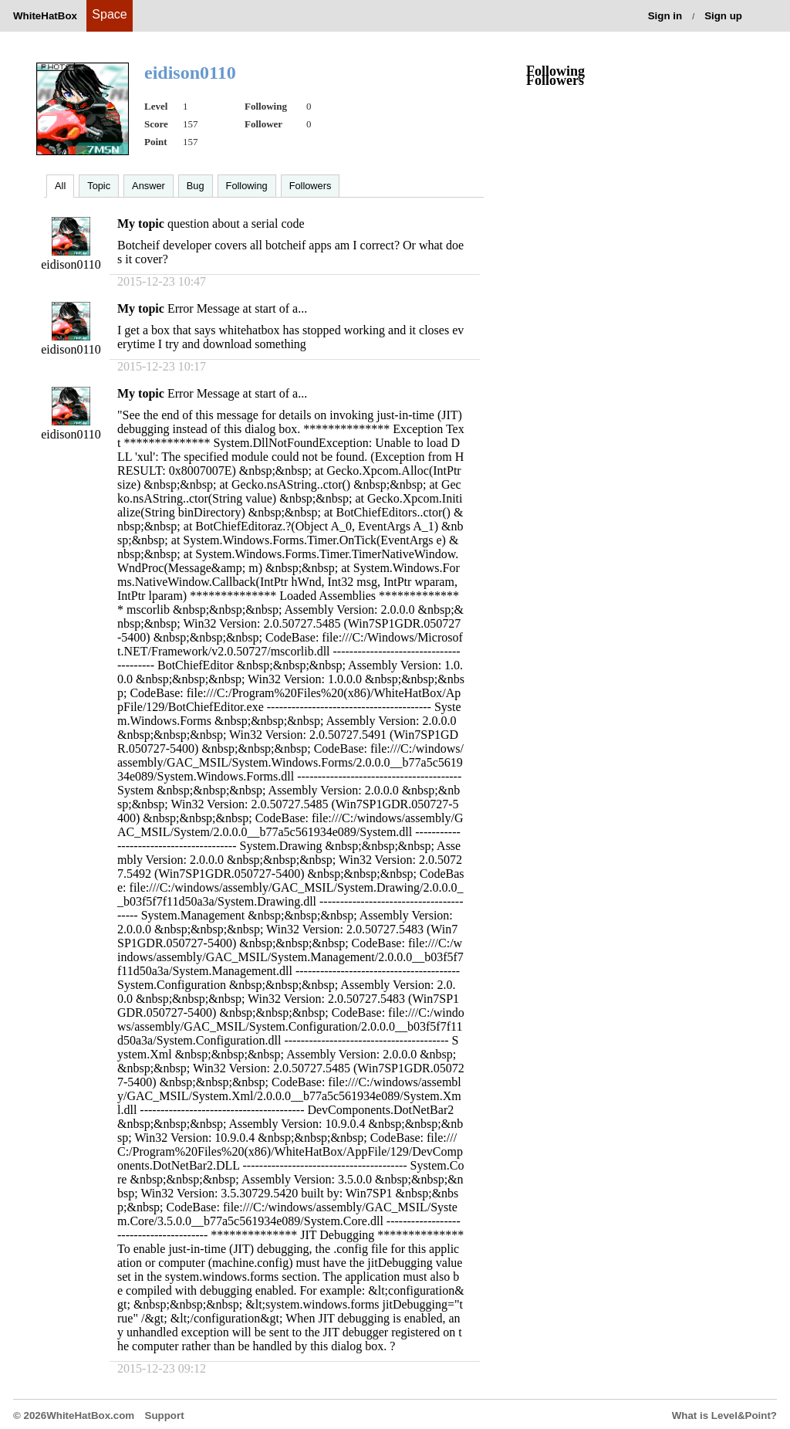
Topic (98, 185)
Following (247, 185)
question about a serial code (236, 223)
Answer (148, 185)
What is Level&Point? (724, 1415)
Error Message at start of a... (237, 308)
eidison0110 (71, 264)
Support (164, 1415)
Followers (310, 185)
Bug (195, 185)
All (60, 185)
